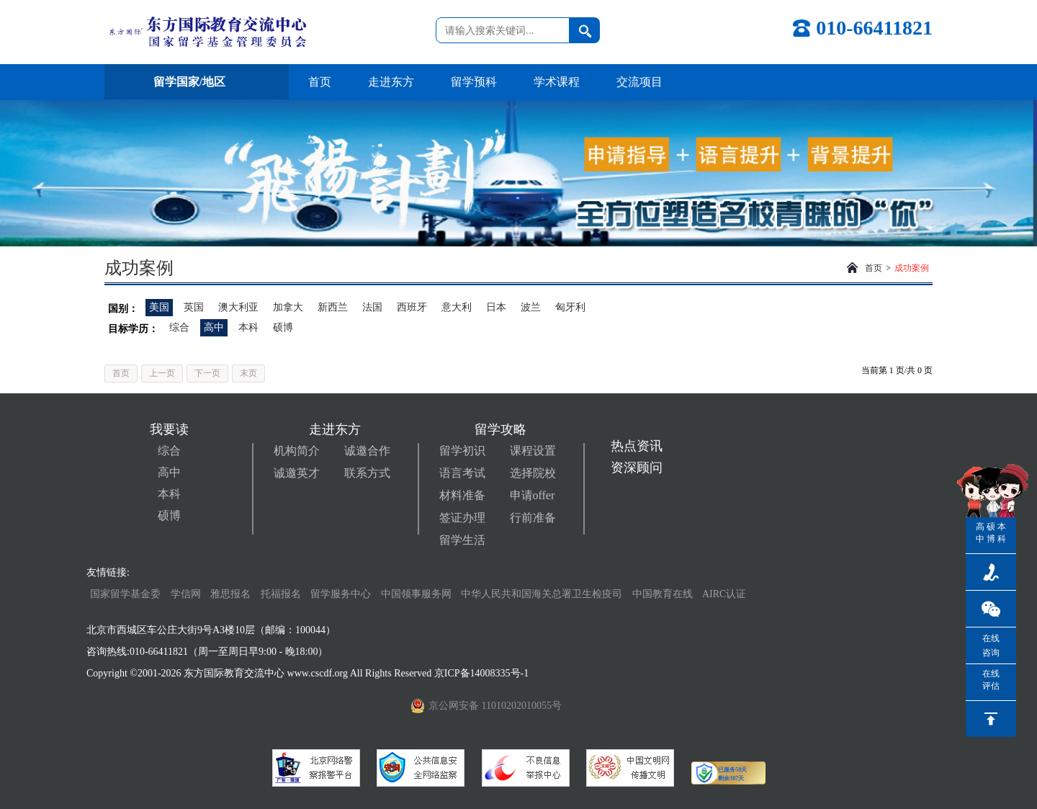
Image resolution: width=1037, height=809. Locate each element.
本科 (248, 327)
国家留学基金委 (125, 594)
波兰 (531, 307)
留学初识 (462, 450)
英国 (194, 307)
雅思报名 (230, 594)
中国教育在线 (664, 594)
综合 (179, 327)
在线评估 (991, 680)
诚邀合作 (367, 450)
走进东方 (391, 82)
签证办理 (462, 517)
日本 (496, 307)
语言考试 (462, 473)
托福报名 (281, 594)
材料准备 (462, 495)
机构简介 (297, 450)
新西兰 (333, 307)
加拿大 (288, 307)
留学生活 (462, 540)
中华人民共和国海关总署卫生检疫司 (541, 594)
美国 (159, 307)
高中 (214, 327)
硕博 (283, 327)
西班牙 (412, 307)
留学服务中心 (340, 594)
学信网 (186, 594)
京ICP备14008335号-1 (482, 673)
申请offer (532, 495)
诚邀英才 (297, 473)
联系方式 (367, 473)
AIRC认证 (724, 594)
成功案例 (911, 268)
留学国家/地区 (196, 82)
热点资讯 (637, 446)
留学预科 (474, 82)
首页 (319, 82)
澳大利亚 (238, 307)
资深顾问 (637, 467)
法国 (372, 307)
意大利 (456, 307)
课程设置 (533, 450)
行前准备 (533, 517)
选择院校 (533, 473)
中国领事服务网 (416, 594)
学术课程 (557, 82)
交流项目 (639, 82)
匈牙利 (570, 307)
